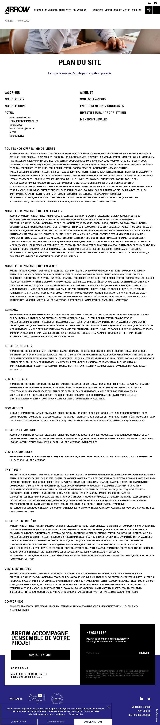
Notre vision (14, 99)
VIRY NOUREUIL (38, 201)
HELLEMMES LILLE (114, 171)
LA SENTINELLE (102, 175)
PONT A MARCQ (17, 190)
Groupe (117, 10)
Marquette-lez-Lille (74, 182)
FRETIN (67, 168)
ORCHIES (132, 186)
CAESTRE (126, 157)
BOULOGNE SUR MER (75, 157)
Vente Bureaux (16, 379)
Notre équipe (15, 106)
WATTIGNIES (85, 201)
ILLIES (35, 175)
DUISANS (25, 164)
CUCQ (106, 160)
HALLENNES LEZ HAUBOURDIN (24, 171)
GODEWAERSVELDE (82, 168)
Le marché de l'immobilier (24, 121)
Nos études (16, 124)
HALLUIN (45, 171)
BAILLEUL (77, 153)
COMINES (48, 160)
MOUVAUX (43, 186)
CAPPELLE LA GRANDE (21, 160)
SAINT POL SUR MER (46, 193)
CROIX (98, 160)
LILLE (73, 179)
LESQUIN (38, 179)
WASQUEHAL (71, 201)
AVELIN (68, 153)
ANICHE (24, 153)
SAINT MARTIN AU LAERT (22, 193)
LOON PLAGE (122, 179)
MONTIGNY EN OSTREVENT (23, 186)
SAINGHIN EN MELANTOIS (107, 190)
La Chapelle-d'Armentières (62, 175)
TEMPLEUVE (115, 193)
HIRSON (13, 175)
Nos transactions (20, 117)
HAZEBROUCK (97, 171)
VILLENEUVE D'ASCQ (19, 201)
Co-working (80, 10)
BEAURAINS (124, 153)
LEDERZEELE (145, 175)
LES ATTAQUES (24, 179)
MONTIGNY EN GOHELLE (121, 182)
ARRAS (59, 153)
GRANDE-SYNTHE (118, 168)
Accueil (9, 21)
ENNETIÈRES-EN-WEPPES (57, 164)
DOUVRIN (14, 164)
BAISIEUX (88, 153)
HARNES (55, 171)
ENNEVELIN (77, 164)
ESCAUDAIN (90, 164)
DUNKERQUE (37, 164)
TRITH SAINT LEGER (72, 197)
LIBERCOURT (62, 179)
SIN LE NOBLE (85, 193)
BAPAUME (100, 153)
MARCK (32, 182)
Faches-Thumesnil (131, 164)
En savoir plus (76, 714)
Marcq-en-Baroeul (49, 182)
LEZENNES (49, 179)
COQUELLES (61, 160)
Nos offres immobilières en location (33, 211)
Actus (126, 10)
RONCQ (78, 190)
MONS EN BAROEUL (97, 182)
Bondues (59, 157)
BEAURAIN (112, 153)
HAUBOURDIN (67, 171)
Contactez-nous (93, 99)
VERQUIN (122, 197)
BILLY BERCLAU (28, 157)
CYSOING (125, 160)
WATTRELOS (99, 201)
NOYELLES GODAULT (92, 186)
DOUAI (144, 160)
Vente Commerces (19, 452)
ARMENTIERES (47, 153)
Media (13, 132)
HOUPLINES (24, 175)
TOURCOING (54, 197)
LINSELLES (83, 179)
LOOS (133, 179)
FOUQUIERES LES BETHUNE (33, 168)
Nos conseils (17, 135)
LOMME (94, 179)
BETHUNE (14, 157)
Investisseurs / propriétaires (103, 112)
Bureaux (38, 10)
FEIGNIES (14, 168)
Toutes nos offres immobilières (30, 148)
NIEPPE (76, 186)
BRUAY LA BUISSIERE (110, 157)
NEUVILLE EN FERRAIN (60, 186)
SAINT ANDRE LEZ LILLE (133, 190)
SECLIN (61, 193)
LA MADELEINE (86, 175)
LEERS (12, 179)
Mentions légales (94, 119)
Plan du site (143, 711)
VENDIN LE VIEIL (108, 197)
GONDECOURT (100, 168)
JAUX (43, 175)
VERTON (133, 197)
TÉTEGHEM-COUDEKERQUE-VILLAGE (28, 197)
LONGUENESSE (107, 179)
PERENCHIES (144, 186)
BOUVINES (93, 157)
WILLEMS (111, 201)
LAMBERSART (130, 175)
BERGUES (144, 153)
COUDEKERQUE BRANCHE (81, 160)
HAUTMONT (82, 171)
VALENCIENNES (91, 197)
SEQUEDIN (72, 193)
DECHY (135, 160)
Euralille (113, 164)
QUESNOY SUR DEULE (51, 190)
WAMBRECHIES (55, 201)
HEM (127, 171)
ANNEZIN (34, 153)
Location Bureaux (18, 346)
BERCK (135, 153)
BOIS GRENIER (45, 157)
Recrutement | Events (22, 128)
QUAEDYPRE (33, 190)
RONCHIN (68, 190)
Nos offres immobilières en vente (31, 266)
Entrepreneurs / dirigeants (102, 106)
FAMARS (147, 164)
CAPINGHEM (148, 157)
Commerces (50, 10)
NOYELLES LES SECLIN (115, 186)
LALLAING (117, 175)
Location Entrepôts (20, 521)
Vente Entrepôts (18, 568)
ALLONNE (14, 153)
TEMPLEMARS (101, 193)
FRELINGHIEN (55, 168)
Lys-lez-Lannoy (18, 182)
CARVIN (38, 160)
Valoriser (98, 10)
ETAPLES (102, 164)
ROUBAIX (88, 190)
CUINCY (115, 160)
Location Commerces (21, 430)
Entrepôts (65, 10)
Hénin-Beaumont (141, 171)
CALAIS (136, 157)
